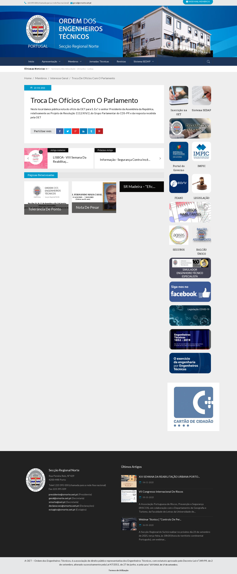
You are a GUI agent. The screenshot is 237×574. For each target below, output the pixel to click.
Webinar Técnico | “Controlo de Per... (160, 519)
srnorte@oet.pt (57, 501)
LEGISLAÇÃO (201, 198)
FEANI (179, 198)
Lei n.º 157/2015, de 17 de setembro (160, 564)
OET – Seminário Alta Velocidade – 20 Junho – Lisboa (69, 68)
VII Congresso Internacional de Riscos (161, 491)
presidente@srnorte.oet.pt (63, 494)
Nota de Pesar (87, 207)
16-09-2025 (148, 525)
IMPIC (202, 166)
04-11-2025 (148, 482)
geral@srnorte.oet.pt (82, 3)
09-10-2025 (148, 497)
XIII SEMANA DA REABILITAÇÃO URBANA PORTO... (169, 476)
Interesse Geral (59, 78)
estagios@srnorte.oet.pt (62, 509)
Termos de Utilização (118, 570)
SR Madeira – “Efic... (139, 186)
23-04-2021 (39, 87)
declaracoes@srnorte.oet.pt (64, 505)
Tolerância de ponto (44, 209)
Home (28, 78)
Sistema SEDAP (201, 110)
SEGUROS (179, 249)
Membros (41, 78)
